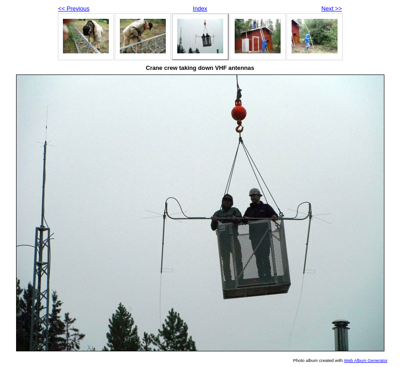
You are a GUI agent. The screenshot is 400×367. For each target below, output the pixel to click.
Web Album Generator (366, 360)
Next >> (331, 8)
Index (200, 8)
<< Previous (74, 8)
